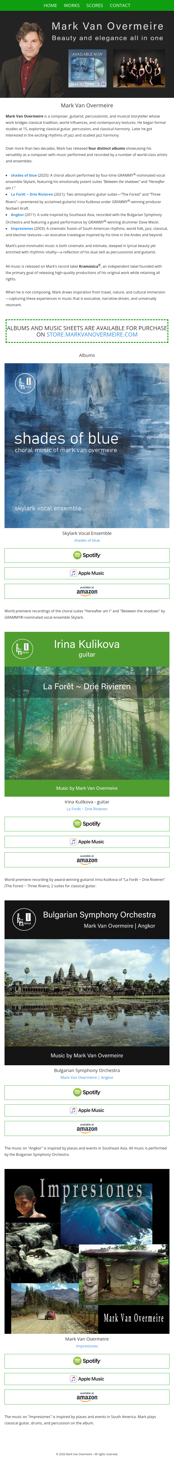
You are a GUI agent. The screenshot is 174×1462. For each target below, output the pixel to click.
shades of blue (24, 175)
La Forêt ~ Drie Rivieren (32, 194)
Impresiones (22, 228)
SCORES (94, 5)
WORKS (72, 5)
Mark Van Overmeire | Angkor (87, 1077)
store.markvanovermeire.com (92, 334)
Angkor (17, 214)
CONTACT (120, 5)
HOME (50, 5)
